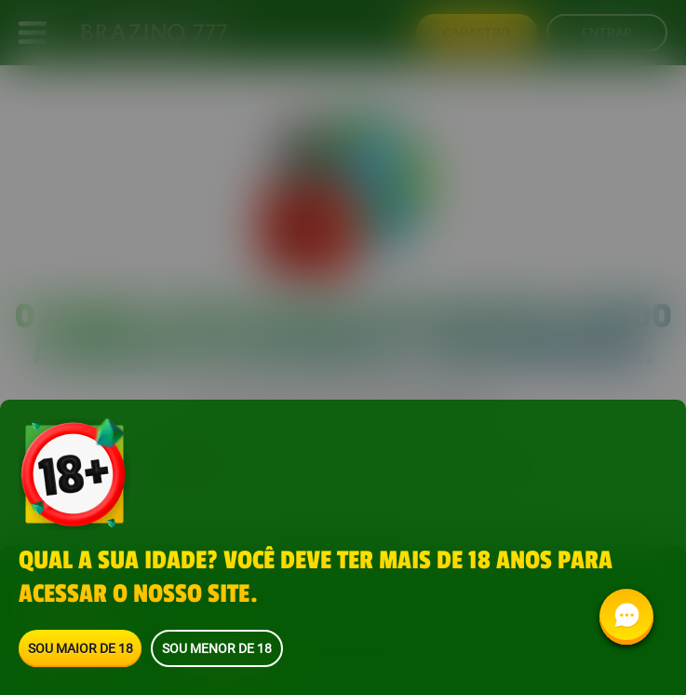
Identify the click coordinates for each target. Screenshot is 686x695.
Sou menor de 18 (217, 648)
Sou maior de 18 (80, 648)
